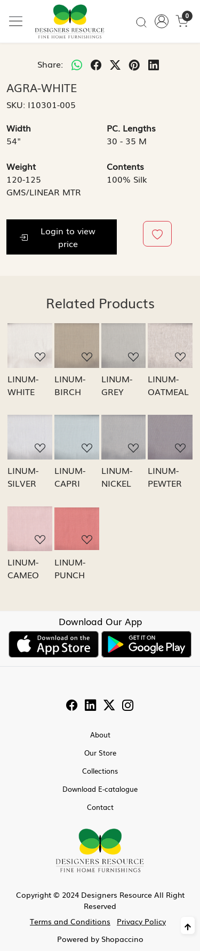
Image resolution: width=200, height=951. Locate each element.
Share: (50, 64)
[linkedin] (153, 64)
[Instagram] (128, 706)
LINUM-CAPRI (69, 476)
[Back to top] (188, 925)
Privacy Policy (141, 921)
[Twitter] (109, 706)
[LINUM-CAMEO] (29, 528)
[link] (141, 21)
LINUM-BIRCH (69, 385)
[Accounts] (161, 21)
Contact (100, 807)
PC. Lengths (131, 127)
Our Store (100, 753)
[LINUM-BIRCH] (76, 345)
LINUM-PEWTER (165, 476)
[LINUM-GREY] (123, 345)
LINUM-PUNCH (69, 568)
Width (18, 127)
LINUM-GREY (116, 385)
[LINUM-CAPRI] (76, 437)
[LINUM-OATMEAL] (170, 345)
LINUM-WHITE (22, 385)
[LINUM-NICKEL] (123, 437)
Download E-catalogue (100, 789)
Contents (125, 166)
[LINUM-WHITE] (29, 345)
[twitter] (115, 64)
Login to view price (57, 237)
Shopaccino (122, 938)
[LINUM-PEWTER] (170, 437)
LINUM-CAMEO (23, 568)
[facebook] (96, 64)
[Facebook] (72, 706)
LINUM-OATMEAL (168, 385)
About (100, 734)
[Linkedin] (91, 706)
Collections (100, 771)
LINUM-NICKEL (116, 476)
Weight (21, 166)
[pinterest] (134, 64)
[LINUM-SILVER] (29, 437)
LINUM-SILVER (22, 476)
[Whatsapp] (76, 64)
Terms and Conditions (70, 921)
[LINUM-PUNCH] (76, 528)
